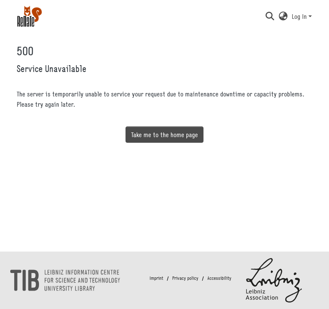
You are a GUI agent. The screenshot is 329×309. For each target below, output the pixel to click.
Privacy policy (185, 278)
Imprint (156, 278)
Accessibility (219, 278)
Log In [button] (300, 16)
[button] (269, 16)
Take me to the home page (164, 134)
